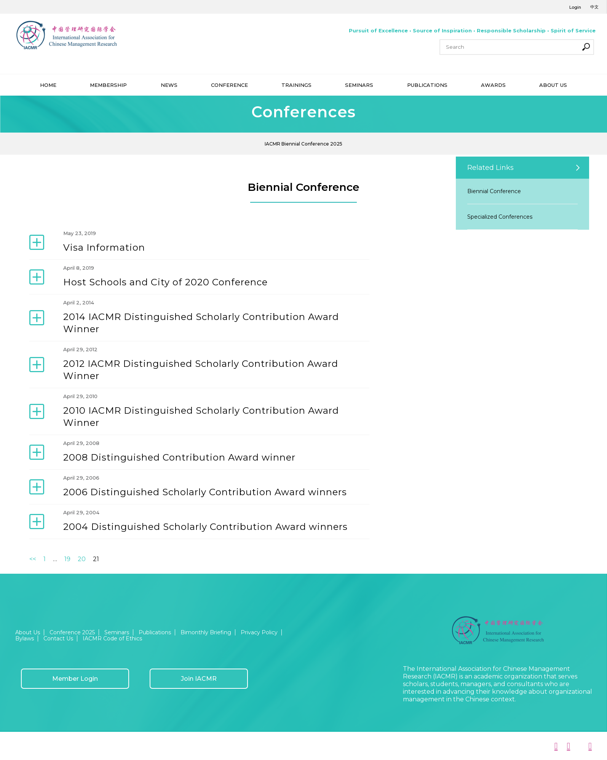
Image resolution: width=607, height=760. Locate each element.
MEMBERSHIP (108, 85)
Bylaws (24, 638)
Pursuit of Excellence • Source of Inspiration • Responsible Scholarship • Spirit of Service (472, 30)
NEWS (169, 85)
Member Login (75, 678)
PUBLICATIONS (427, 85)
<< (32, 559)
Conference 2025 (72, 632)
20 (82, 559)
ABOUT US (553, 85)
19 (67, 559)
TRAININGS (296, 85)
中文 (594, 7)
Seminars (116, 632)
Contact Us (58, 638)
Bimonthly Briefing (206, 632)
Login (575, 7)
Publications (155, 632)
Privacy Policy (259, 632)
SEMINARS (359, 85)
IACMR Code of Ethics (112, 638)
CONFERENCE (229, 85)
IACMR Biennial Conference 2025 (303, 144)
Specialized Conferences (499, 216)
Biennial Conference (494, 191)
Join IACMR (199, 678)
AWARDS (493, 85)
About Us (27, 632)
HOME (48, 85)
